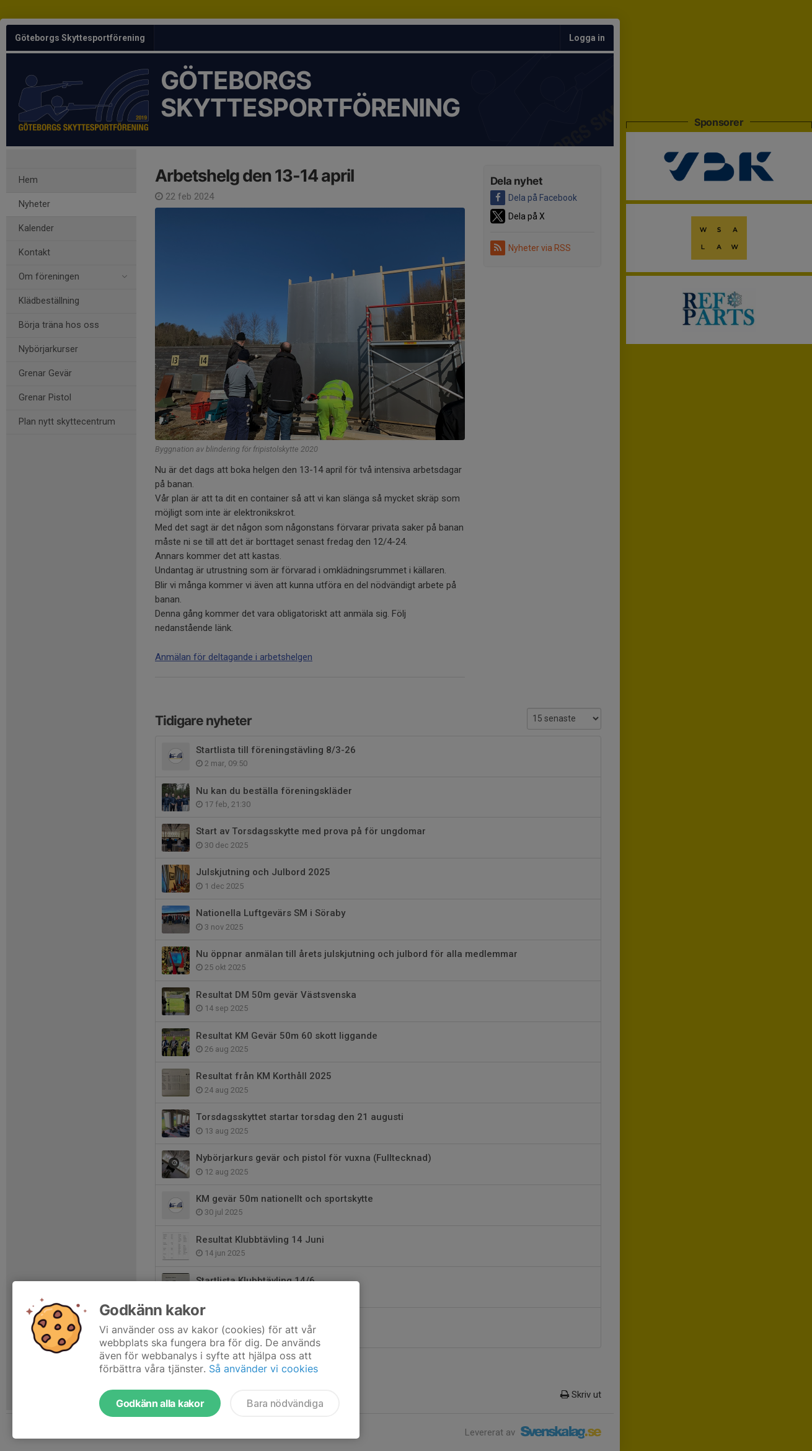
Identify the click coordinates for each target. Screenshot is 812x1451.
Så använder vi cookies (263, 1368)
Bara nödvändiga (285, 1403)
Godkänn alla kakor (160, 1403)
